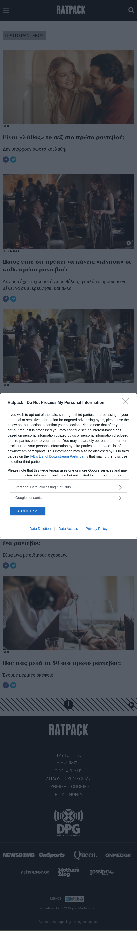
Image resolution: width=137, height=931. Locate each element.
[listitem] (68, 487)
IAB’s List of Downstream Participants (59, 456)
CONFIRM (28, 511)
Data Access (68, 529)
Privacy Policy (96, 529)
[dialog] (68, 465)
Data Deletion (40, 529)
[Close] (127, 403)
